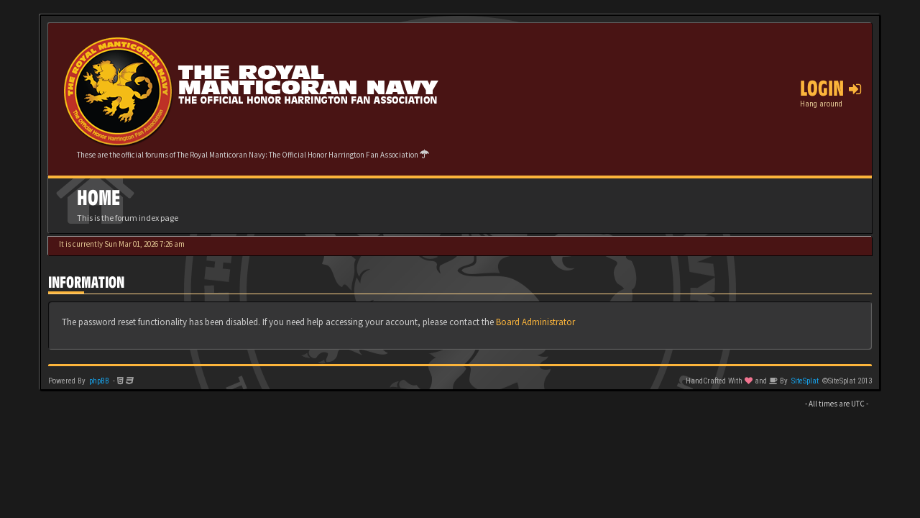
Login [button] (830, 88)
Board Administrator (535, 322)
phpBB (99, 381)
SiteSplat (805, 381)
